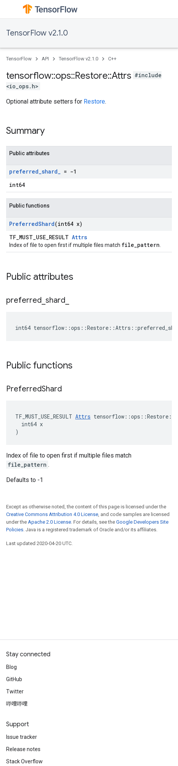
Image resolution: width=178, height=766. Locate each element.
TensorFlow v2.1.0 (37, 33)
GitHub (14, 679)
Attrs (79, 237)
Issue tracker (21, 737)
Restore (94, 101)
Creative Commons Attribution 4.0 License (52, 514)
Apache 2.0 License (49, 522)
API (45, 59)
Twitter (15, 691)
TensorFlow (19, 59)
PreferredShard (32, 223)
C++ (112, 59)
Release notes (23, 749)
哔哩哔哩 (17, 704)
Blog (11, 667)
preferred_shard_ (35, 171)
